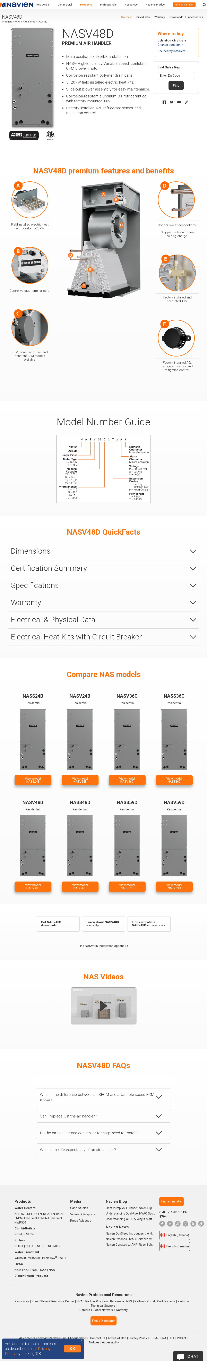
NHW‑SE (58, 1218)
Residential (43, 4)
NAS (26, 1270)
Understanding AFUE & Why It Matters (130, 1219)
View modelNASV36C (127, 780)
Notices (94, 1342)
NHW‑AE (58, 1214)
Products (86, 4)
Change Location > (170, 45)
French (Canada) (174, 1246)
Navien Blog (116, 1201)
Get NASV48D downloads (51, 923)
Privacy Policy (138, 1338)
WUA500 (34, 1258)
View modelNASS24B (33, 780)
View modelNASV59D (174, 886)
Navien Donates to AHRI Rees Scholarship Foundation (130, 1244)
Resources (131, 4)
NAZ (43, 1270)
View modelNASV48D (33, 886)
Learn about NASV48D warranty (102, 923)
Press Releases (80, 1220)
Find (176, 85)
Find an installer (184, 4)
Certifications (166, 1301)
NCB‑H (19, 1234)
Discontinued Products (31, 1276)
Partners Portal (145, 1301)
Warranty (159, 17)
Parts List (184, 1301)
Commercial (65, 4)
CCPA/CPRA (157, 1338)
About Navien (79, 1338)
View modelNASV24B (80, 780)
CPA (171, 1338)
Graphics (89, 1214)
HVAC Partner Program (92, 1301)
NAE (35, 1270)
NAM (18, 1270)
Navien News (117, 1227)
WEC (62, 1258)
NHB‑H (30, 1246)
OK (72, 1349)
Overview (126, 17)
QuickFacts (143, 17)
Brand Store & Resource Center (53, 1301)
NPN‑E (45, 1218)
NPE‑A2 (20, 1214)
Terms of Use (117, 1338)
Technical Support (103, 1305)
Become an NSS (121, 1301)
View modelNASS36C (174, 780)
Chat (193, 1356)
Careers (84, 1310)
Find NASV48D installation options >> (104, 946)
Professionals (108, 4)
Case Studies (79, 1208)
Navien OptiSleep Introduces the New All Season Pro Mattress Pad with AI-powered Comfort (130, 1233)
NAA (52, 1270)
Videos (75, 1214)
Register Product (155, 4)
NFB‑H (19, 1246)
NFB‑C (41, 1246)
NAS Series (29, 21)
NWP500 (20, 1222)
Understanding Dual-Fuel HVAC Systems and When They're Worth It (130, 1213)
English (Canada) (174, 1234)
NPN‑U (20, 1218)
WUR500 (20, 1258)
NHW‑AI (45, 1214)
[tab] (103, 551)
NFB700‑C (55, 1246)
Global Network (103, 1310)
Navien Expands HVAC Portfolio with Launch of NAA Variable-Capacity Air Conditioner (130, 1239)
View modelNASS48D (80, 886)
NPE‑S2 (32, 1214)
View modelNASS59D (127, 886)
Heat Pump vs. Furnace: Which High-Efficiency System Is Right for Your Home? (130, 1208)
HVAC (17, 21)
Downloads (176, 17)
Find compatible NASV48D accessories (148, 923)
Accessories (195, 17)
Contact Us (97, 1338)
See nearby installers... (172, 51)
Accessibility (110, 1342)
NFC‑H (30, 1234)
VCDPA (182, 1338)
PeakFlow (49, 1258)
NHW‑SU (33, 1218)
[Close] (82, 1340)
